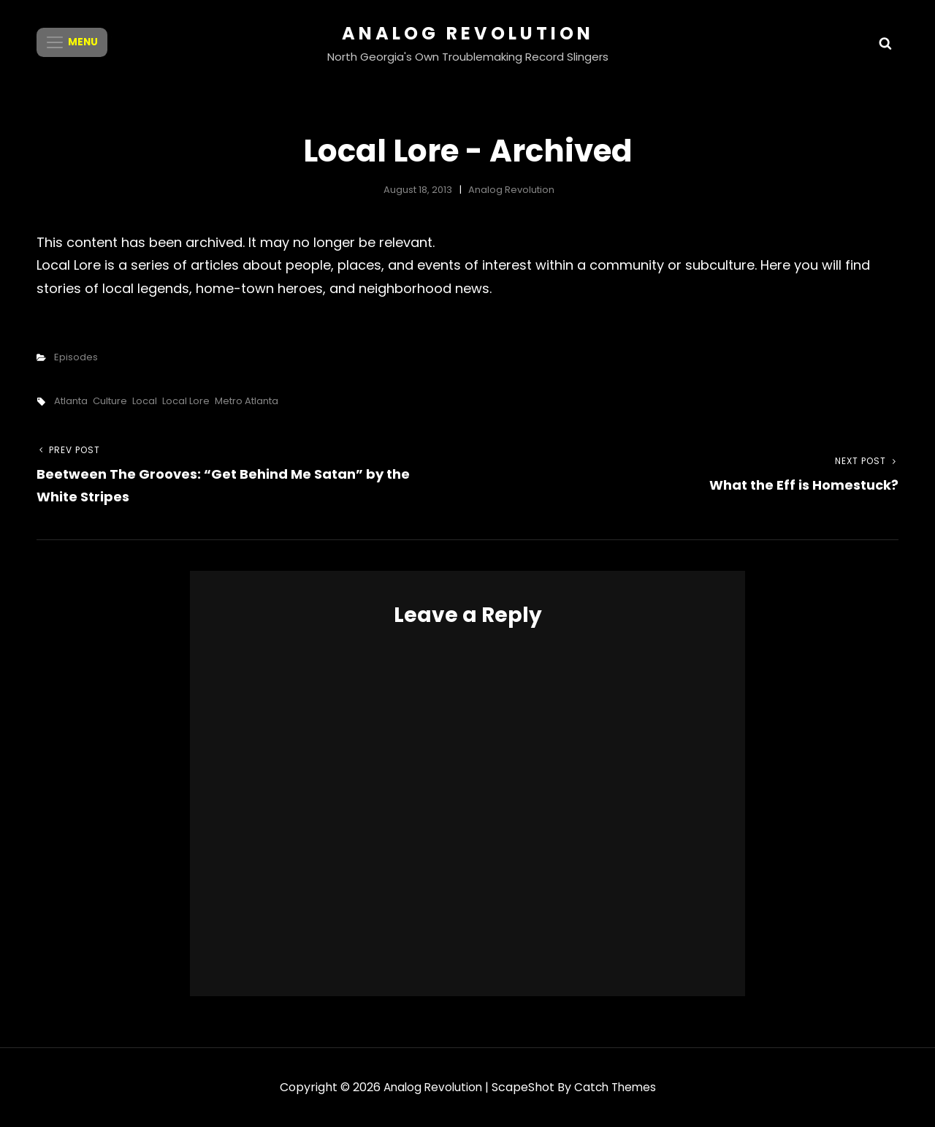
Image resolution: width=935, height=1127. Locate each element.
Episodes (76, 357)
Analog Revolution (468, 33)
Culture (110, 401)
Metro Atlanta (246, 401)
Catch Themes (617, 1087)
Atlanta (71, 401)
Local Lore (186, 401)
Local (144, 401)
